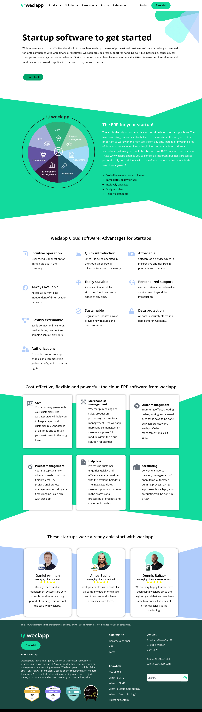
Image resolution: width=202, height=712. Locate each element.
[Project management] (28, 459)
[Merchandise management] (82, 397)
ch (178, 706)
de (171, 706)
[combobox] (164, 669)
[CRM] (28, 398)
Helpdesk (92, 453)
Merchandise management (95, 399)
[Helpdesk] (82, 452)
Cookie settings (142, 705)
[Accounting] (135, 459)
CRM (35, 399)
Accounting (146, 460)
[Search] (184, 669)
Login (143, 5)
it (165, 706)
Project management (47, 460)
